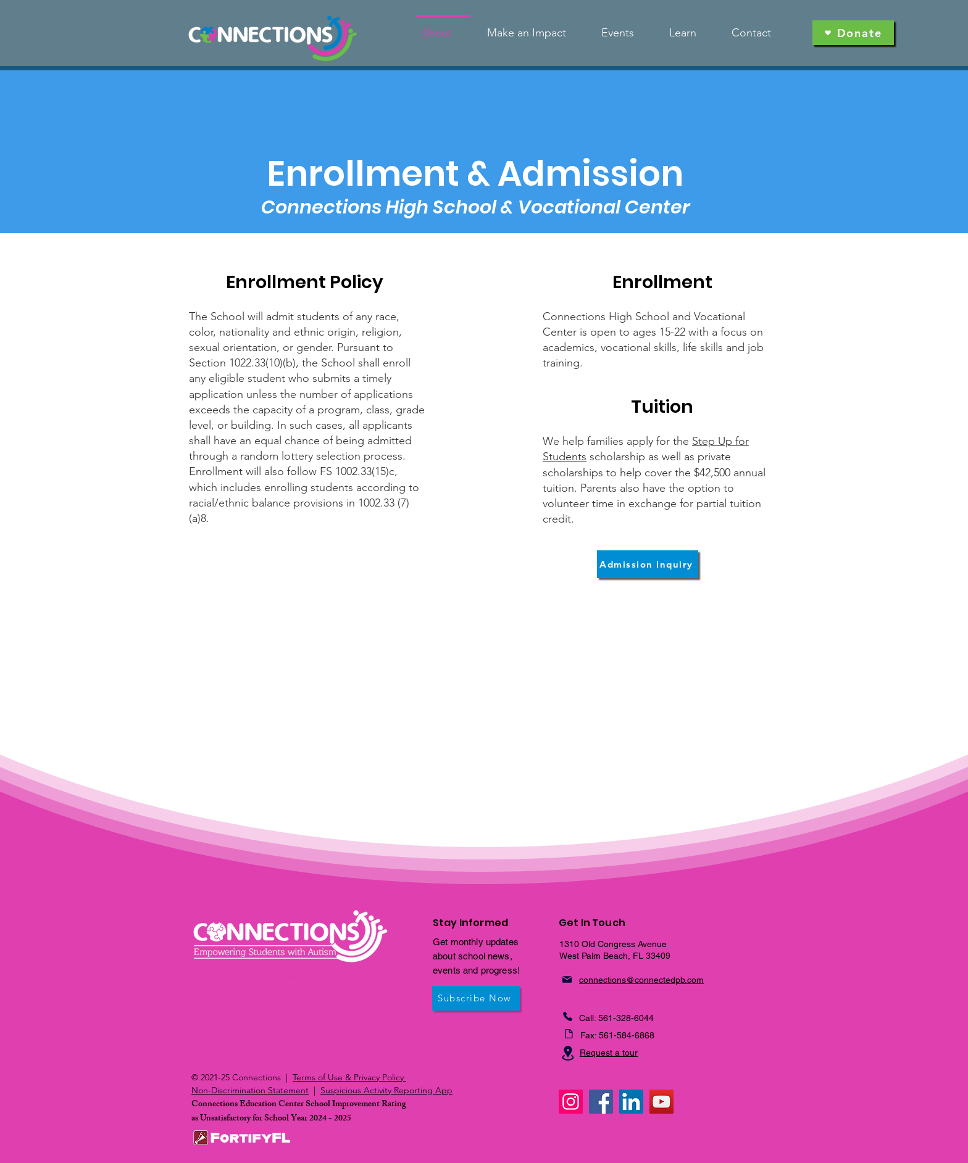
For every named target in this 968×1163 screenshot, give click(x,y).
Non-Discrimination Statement (250, 1090)
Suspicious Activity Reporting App (386, 1090)
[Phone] (567, 1017)
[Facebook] (601, 1102)
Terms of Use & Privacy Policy (349, 1077)
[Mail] (567, 980)
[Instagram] (571, 1102)
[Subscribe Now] (476, 998)
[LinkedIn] (631, 1102)
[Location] (568, 1053)
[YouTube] (661, 1102)
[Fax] (569, 1034)
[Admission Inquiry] (647, 564)
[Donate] (853, 32)
